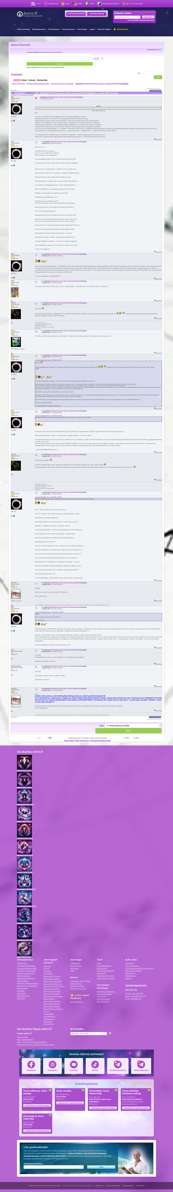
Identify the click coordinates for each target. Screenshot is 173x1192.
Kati (12, 650)
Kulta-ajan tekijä (132, 966)
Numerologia (53, 4)
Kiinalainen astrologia (110, 4)
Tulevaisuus (53, 29)
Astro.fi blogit (104, 29)
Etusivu (38, 4)
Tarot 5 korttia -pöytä (105, 976)
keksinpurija (15, 666)
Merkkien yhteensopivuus (28, 983)
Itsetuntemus (68, 29)
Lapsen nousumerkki (26, 973)
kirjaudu (48, 52)
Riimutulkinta (76, 984)
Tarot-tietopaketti (104, 966)
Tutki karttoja (23, 29)
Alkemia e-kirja (23, 996)
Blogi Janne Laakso (52, 989)
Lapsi (92, 29)
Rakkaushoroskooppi (26, 978)
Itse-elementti (103, 1002)
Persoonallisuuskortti (106, 971)
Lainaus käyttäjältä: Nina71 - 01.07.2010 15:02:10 (48, 415)
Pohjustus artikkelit (133, 971)
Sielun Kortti (102, 968)
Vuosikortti (101, 973)
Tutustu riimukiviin (78, 989)
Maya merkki (22, 988)
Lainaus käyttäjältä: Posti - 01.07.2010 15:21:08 (48, 497)
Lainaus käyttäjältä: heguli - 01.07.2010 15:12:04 (48, 360)
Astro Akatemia (76, 1002)
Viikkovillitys (22, 963)
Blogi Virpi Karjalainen (53, 984)
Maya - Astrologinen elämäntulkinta (32, 1042)
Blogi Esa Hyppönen (52, 991)
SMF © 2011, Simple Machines (96, 738)
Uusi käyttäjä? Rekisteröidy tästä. (140, 20)
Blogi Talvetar (49, 999)
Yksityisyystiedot (128, 1185)
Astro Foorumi (20, 44)
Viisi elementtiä (103, 999)
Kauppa (128, 978)
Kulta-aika (135, 4)
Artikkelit (21, 991)
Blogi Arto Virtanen (52, 1004)
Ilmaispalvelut (38, 29)
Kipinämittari (22, 981)
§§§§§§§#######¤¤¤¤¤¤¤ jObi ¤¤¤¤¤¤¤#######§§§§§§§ (101, 84)
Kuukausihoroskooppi (26, 966)
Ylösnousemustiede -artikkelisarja (139, 968)
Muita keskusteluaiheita (38, 84)
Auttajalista (21, 993)
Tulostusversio (155, 90)
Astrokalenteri (76, 14)
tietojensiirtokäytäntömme (56, 1159)
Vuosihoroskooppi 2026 (27, 968)
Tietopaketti (49, 1014)
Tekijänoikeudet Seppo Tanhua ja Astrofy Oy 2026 (44, 1185)
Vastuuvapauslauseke (113, 1185)
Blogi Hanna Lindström (53, 1009)
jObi (12, 97)
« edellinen (150, 88)
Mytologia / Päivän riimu (80, 981)
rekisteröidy (58, 52)
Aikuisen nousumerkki (26, 971)
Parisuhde (82, 29)
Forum (46, 1011)
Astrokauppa (96, 14)
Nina (12, 281)
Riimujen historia (77, 986)
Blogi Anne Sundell (52, 994)
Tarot (80, 4)
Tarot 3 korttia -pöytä (105, 978)
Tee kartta (48, 1021)
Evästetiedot (140, 1185)
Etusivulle (21, 998)
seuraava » (157, 88)
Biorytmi (47, 966)
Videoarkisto (130, 976)
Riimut (92, 4)
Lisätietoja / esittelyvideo (37, 1105)
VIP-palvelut (120, 29)
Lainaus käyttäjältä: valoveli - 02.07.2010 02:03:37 (49, 612)
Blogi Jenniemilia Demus (54, 986)
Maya (67, 4)
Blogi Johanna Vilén (52, 979)
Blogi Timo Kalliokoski (53, 981)
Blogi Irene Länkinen (52, 1001)
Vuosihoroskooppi (104, 994)
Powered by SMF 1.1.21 (76, 738)
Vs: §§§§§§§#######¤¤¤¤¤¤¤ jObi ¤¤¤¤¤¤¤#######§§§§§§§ (64, 142)
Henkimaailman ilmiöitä (62, 84)
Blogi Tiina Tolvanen (52, 1006)
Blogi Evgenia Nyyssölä (53, 996)
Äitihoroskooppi (23, 976)
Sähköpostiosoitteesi (33, 1164)
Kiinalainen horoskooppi (27, 986)
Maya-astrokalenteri (25, 1040)
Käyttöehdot (99, 1185)
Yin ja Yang (101, 997)
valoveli (14, 582)
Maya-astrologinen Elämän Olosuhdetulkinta (36, 1045)
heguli (13, 303)
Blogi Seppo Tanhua (52, 976)
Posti (13, 330)
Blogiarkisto (130, 973)
